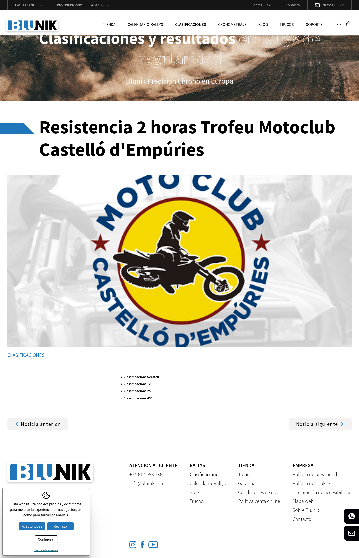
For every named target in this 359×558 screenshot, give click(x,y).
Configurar (46, 539)
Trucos (287, 24)
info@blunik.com (69, 5)
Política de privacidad (315, 474)
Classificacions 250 (136, 391)
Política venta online (259, 501)
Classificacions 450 (136, 398)
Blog (263, 24)
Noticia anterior (37, 424)
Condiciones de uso (258, 492)
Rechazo (60, 526)
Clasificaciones (190, 24)
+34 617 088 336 (99, 5)
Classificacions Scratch (139, 377)
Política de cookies (312, 483)
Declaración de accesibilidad (322, 492)
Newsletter (333, 5)
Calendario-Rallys (145, 24)
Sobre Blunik (261, 5)
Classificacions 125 (136, 384)
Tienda (109, 24)
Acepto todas (32, 526)
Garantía (247, 483)
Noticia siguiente (320, 424)
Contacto (293, 5)
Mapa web (303, 501)
